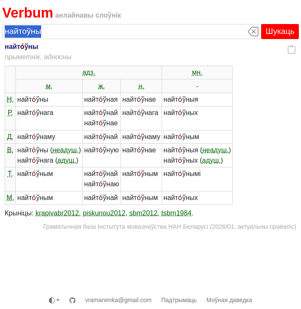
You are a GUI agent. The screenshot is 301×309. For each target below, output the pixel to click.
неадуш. (65, 150)
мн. (197, 72)
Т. (10, 173)
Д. (10, 136)
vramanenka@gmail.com (118, 300)
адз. (88, 72)
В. (10, 150)
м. (49, 86)
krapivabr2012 (57, 213)
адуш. (66, 160)
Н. (10, 99)
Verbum (27, 13)
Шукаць (280, 31)
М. (10, 197)
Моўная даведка (229, 300)
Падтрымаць (179, 300)
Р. (10, 112)
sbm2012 (143, 213)
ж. (101, 86)
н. (141, 86)
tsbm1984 (176, 213)
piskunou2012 (104, 213)
